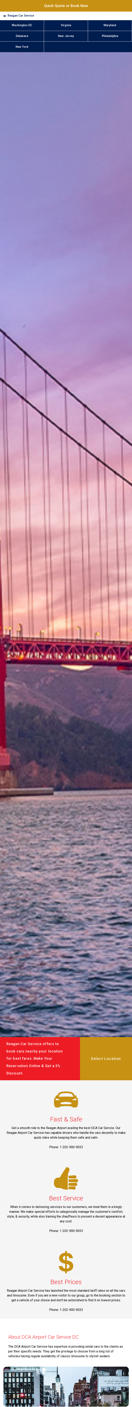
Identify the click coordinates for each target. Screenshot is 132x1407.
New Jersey (66, 36)
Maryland (110, 25)
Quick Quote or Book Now (66, 5)
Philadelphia (110, 36)
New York (22, 47)
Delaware (22, 36)
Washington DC (22, 25)
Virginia (66, 25)
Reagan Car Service (21, 15)
